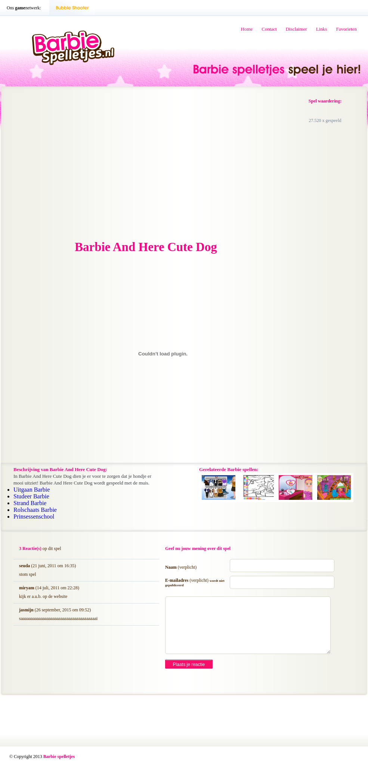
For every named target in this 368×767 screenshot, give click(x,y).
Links (321, 29)
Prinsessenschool (33, 516)
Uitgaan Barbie (31, 489)
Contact (269, 29)
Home (247, 29)
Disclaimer (296, 29)
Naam (181, 567)
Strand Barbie (29, 503)
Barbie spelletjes (59, 756)
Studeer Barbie (31, 496)
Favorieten (346, 29)
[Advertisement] (140, 164)
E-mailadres (195, 582)
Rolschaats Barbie (35, 510)
